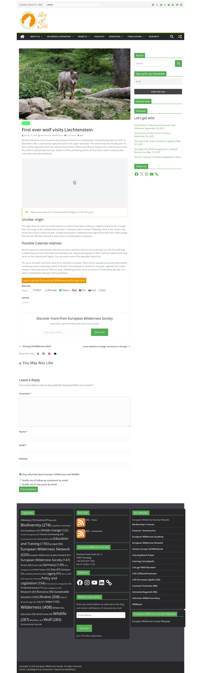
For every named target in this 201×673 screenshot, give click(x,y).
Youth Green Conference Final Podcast (152, 133)
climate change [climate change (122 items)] (54, 530)
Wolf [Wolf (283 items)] (52, 619)
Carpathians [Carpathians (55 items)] (32, 530)
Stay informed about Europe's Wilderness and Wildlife (49, 474)
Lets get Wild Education (144, 567)
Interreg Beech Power (143, 555)
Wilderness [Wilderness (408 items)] (36, 607)
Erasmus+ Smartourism (144, 530)
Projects (82, 36)
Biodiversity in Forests (143, 524)
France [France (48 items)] (37, 565)
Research (154, 36)
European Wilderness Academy (147, 536)
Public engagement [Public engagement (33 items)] (52, 588)
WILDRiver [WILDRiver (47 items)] (36, 620)
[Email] (158, 81)
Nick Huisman (45, 135)
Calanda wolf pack (79, 249)
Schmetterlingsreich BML (144, 592)
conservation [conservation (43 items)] (45, 539)
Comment (25, 393)
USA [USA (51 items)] (41, 601)
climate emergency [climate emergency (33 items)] (30, 534)
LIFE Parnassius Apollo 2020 (146, 579)
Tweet (24, 290)
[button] (41, 37)
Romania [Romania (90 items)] (45, 592)
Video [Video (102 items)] (52, 601)
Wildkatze (137, 604)
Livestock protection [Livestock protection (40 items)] (35, 574)
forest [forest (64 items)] (26, 565)
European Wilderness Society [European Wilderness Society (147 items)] (45, 560)
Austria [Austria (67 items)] (42, 520)
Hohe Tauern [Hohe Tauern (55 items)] (42, 569)
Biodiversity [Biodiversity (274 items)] (36, 524)
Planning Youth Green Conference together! (155, 141)
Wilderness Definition (59, 36)
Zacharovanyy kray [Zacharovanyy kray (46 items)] (31, 624)
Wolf (81, 135)
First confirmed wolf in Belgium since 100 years (70, 212)
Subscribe (99, 332)
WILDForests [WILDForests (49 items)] (44, 614)
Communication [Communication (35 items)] (28, 539)
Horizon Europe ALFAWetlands (147, 549)
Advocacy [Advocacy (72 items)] (28, 520)
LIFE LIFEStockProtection (144, 573)
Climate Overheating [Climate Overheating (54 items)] (52, 534)
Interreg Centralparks (143, 561)
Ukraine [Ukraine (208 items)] (49, 596)
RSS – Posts (86, 519)
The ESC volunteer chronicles (148, 157)
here (98, 256)
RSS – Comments (89, 531)
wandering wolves (30, 266)
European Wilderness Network (147, 542)
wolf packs (109, 262)
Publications (135, 36)
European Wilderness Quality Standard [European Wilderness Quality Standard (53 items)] (49, 555)
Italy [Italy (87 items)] (56, 569)
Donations (114, 36)
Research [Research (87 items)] (28, 591)
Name (23, 431)
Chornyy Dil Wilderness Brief (35, 346)
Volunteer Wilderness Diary (146, 598)
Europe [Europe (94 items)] (55, 544)
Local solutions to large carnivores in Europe (106, 346)
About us (35, 36)
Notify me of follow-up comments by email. (45, 480)
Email (23, 445)
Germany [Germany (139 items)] (53, 565)
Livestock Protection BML (145, 585)
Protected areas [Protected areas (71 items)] (32, 587)
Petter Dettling (101, 253)
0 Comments (70, 135)
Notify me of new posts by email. (39, 484)
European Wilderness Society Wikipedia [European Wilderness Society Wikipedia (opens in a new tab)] (151, 621)
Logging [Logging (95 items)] (53, 573)
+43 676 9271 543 (85, 561)
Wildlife (26, 123)
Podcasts (99, 36)
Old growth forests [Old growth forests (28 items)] (32, 579)
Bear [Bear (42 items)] (52, 520)
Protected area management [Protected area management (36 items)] (58, 584)
